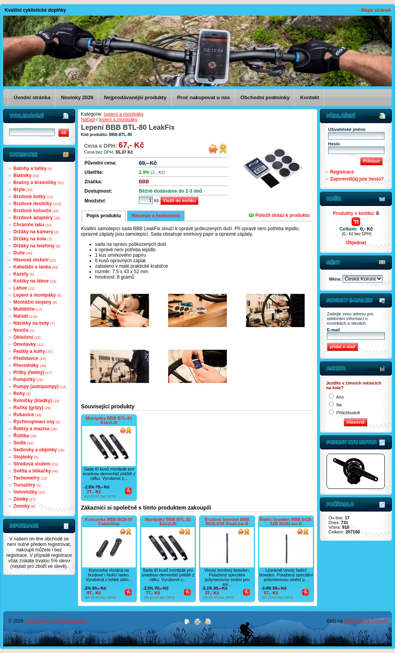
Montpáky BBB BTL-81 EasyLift (109, 420)
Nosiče (23, 330)
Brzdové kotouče (36, 210)
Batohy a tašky (32, 168)
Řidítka (24, 435)
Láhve (23, 288)
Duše (22, 253)
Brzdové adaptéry (36, 217)
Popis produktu (103, 215)
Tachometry (30, 478)
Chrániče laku (32, 224)
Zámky (24, 499)
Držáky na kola (32, 239)
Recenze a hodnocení (156, 215)
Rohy (22, 393)
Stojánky (25, 457)
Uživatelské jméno (346, 129)
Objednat (356, 242)
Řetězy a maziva (35, 428)
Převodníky (29, 365)
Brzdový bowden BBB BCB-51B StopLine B (227, 521)
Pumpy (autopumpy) (39, 386)
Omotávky (28, 344)
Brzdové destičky (37, 203)
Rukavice (27, 414)
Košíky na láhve (34, 281)
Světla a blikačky (35, 471)
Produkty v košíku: (356, 213)
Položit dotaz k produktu (279, 215)
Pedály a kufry (32, 351)
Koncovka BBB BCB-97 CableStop (109, 521)
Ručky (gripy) (32, 407)
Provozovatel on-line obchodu (56, 621)
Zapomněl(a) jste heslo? (357, 179)
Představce (29, 358)
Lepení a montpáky (37, 295)
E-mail (333, 329)
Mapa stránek (376, 10)
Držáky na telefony (36, 246)
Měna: (336, 279)
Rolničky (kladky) (36, 400)
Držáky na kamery (36, 231)
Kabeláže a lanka (35, 267)
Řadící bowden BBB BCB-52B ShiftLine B (286, 521)
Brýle (22, 189)
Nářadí (25, 316)
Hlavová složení (34, 260)
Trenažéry (27, 485)
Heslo (334, 143)
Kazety (23, 274)
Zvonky (24, 506)
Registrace (342, 172)
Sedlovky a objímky (38, 450)
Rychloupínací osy (36, 421)
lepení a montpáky (118, 119)
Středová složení (35, 464)
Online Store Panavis (366, 621)
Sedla (23, 442)
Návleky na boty (33, 323)
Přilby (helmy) (32, 372)
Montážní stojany (35, 302)
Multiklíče (27, 309)
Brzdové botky (33, 196)
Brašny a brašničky (38, 182)
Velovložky (29, 492)
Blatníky (26, 175)
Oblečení (27, 337)
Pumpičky (28, 379)
